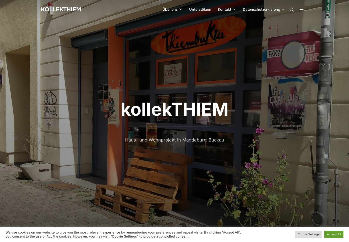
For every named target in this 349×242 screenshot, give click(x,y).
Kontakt (227, 9)
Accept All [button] (334, 234)
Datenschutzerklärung (264, 9)
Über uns (172, 9)
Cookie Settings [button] (308, 234)
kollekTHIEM (61, 9)
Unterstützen (200, 9)
